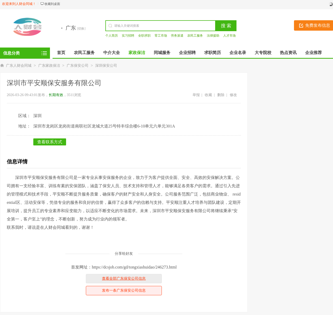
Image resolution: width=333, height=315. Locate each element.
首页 (61, 52)
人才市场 (229, 35)
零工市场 (161, 35)
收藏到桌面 (52, 4)
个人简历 (111, 35)
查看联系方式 (49, 142)
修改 (233, 95)
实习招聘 (128, 35)
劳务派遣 (177, 35)
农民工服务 (195, 35)
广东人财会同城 (18, 66)
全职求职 (144, 35)
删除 (221, 95)
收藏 (208, 95)
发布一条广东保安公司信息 (124, 290)
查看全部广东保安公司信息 (124, 278)
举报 (196, 95)
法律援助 (213, 35)
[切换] (81, 28)
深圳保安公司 (106, 66)
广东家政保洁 (49, 66)
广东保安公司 (77, 66)
